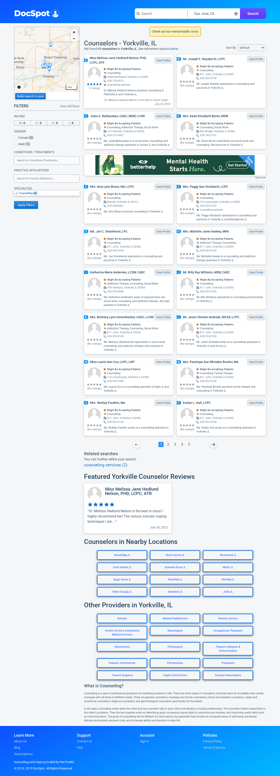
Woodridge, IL (122, 555)
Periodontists (175, 663)
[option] (49, 193)
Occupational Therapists (228, 630)
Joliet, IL (228, 591)
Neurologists (175, 630)
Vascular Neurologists (228, 675)
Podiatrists (228, 663)
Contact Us (84, 741)
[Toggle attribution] (19, 87)
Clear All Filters (70, 106)
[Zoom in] (74, 32)
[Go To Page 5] (189, 444)
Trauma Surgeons (122, 675)
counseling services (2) (106, 465)
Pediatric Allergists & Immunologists (228, 648)
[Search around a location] (213, 13)
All (22, 123)
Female (23, 138)
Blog (17, 747)
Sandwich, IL (175, 591)
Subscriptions (23, 754)
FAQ (80, 747)
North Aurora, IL (175, 555)
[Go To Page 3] (175, 444)
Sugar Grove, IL (122, 579)
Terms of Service (214, 747)
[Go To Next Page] (213, 444)
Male (22, 144)
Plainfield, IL (175, 579)
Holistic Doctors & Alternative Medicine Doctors (122, 632)
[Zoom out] (74, 38)
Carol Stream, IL (122, 567)
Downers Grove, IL (175, 567)
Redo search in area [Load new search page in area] (30, 96)
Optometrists (122, 646)
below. (174, 48)
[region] (46, 59)
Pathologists (175, 646)
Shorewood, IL (228, 555)
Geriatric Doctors (228, 618)
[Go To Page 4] (182, 444)
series (194, 31)
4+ (55, 123)
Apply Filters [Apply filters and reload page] (26, 205)
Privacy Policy (212, 741)
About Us (20, 741)
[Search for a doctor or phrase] (161, 13)
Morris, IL (228, 567)
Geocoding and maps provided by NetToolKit (44, 762)
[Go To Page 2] (168, 444)
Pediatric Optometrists (122, 663)
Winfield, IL (228, 579)
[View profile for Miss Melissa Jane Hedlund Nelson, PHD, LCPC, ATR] (128, 508)
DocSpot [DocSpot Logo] (36, 13)
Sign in (144, 741)
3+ (39, 123)
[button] (252, 47)
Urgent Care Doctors (175, 675)
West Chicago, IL (122, 591)
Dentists (122, 618)
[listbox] (47, 193)
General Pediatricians (175, 618)
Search (253, 14)
